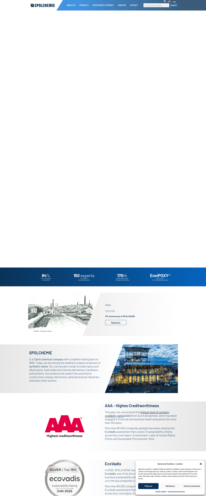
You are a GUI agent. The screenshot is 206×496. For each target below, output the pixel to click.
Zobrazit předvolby (192, 486)
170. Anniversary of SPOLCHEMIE (120, 320)
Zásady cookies (160, 491)
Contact (134, 5)
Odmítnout (170, 486)
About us (72, 5)
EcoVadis (110, 478)
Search (174, 5)
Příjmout (148, 486)
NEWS (108, 309)
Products (84, 5)
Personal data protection (176, 491)
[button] (200, 464)
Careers (122, 5)
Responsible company (104, 5)
